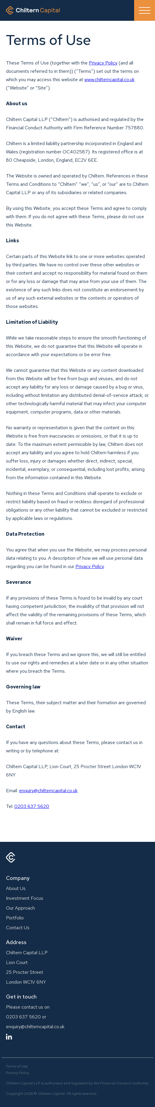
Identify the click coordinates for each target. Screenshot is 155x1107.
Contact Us (18, 927)
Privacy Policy (103, 63)
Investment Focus (24, 898)
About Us (16, 888)
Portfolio (15, 918)
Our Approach (20, 908)
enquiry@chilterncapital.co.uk (35, 1026)
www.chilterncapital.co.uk (109, 79)
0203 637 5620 (31, 806)
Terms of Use (17, 1066)
